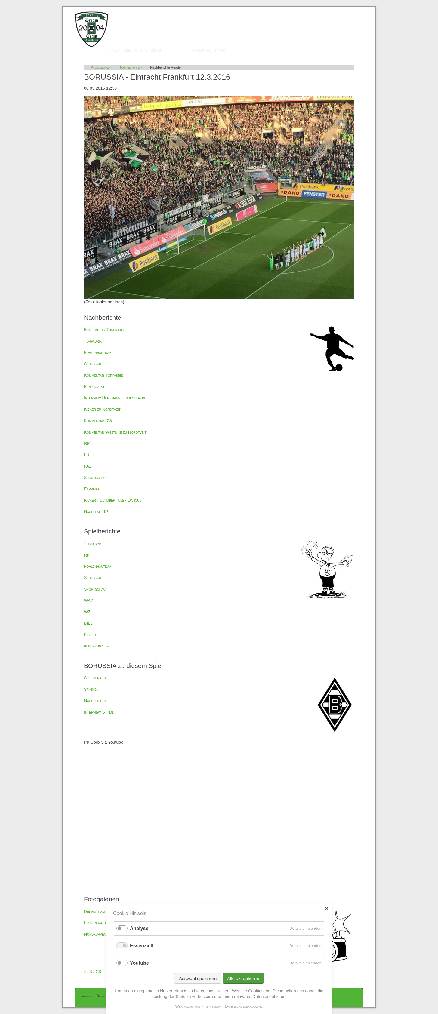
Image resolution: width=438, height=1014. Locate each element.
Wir (143, 50)
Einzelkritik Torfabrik (104, 329)
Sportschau (95, 477)
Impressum (86, 996)
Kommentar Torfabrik (103, 375)
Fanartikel (201, 50)
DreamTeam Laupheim (103, 911)
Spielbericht (95, 677)
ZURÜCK (92, 971)
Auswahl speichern (198, 978)
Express (91, 489)
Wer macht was (187, 1006)
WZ (87, 612)
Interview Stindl (99, 712)
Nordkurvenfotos (100, 934)
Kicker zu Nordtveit (102, 409)
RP (87, 443)
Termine (129, 50)
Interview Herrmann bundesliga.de (115, 397)
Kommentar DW (98, 420)
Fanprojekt (94, 386)
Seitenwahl (94, 363)
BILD (88, 623)
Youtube (139, 963)
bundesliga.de (96, 646)
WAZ (88, 600)
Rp (86, 555)
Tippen (220, 50)
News (114, 50)
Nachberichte (130, 67)
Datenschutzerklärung (244, 1006)
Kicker (90, 634)
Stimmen (91, 689)
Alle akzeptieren (243, 978)
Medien (156, 50)
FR (87, 454)
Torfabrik (93, 341)
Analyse (139, 928)
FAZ (88, 466)
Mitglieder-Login (348, 9)
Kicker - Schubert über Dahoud (113, 500)
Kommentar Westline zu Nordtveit (115, 432)
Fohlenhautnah (97, 352)
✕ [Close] (326, 908)
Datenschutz (105, 996)
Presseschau (177, 50)
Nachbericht (95, 700)
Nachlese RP (96, 511)
